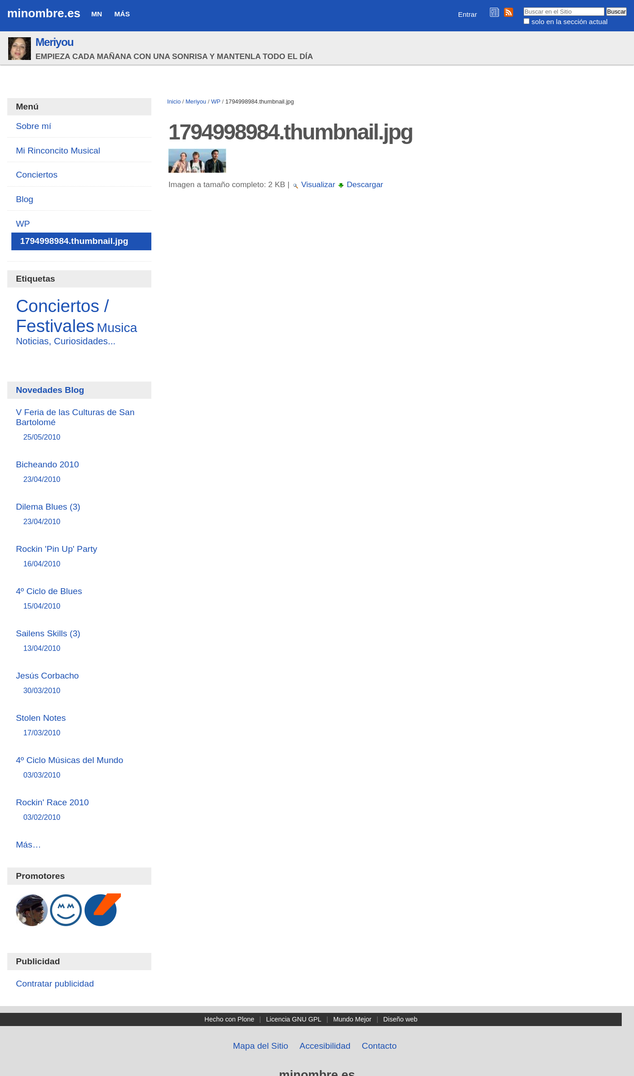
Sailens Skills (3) (79, 641)
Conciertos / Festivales (62, 316)
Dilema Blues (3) (79, 514)
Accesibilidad (325, 1046)
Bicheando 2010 (79, 472)
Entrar (467, 14)
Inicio (174, 101)
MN (96, 14)
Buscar (523, 6)
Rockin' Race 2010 (79, 810)
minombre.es (43, 13)
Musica (117, 328)
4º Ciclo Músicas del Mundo (79, 767)
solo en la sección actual (570, 21)
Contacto (379, 1046)
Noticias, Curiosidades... (65, 341)
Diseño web (400, 1019)
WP (215, 101)
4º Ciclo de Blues (79, 598)
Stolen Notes (79, 725)
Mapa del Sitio (261, 1046)
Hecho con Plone (230, 1019)
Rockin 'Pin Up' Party (79, 556)
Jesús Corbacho (79, 683)
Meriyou (54, 42)
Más (122, 14)
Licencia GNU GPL (294, 1019)
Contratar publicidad (55, 983)
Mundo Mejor (352, 1019)
